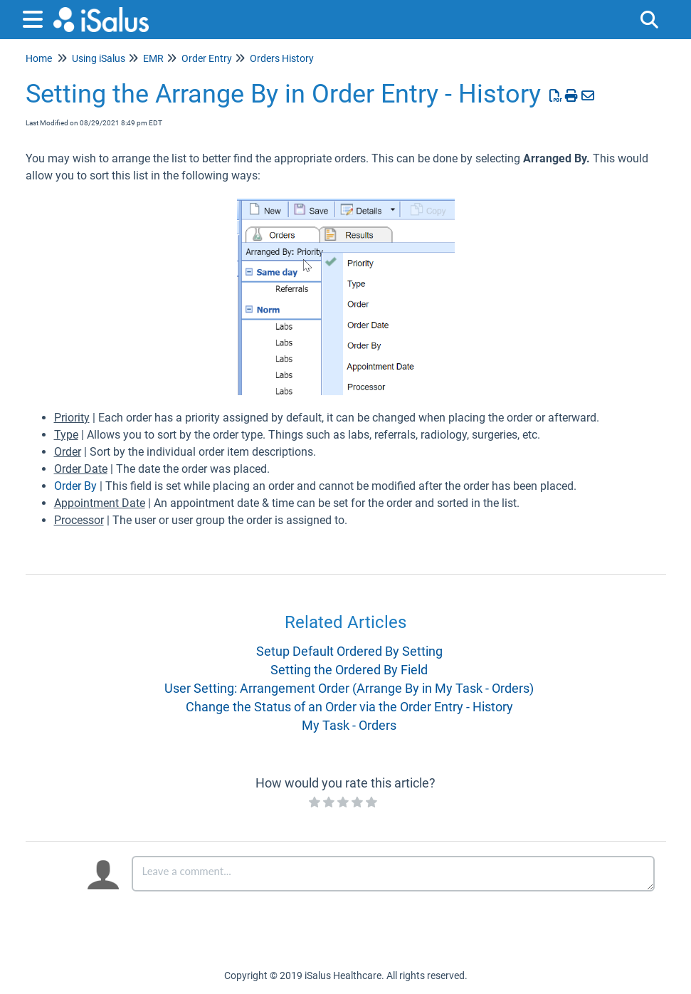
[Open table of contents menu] (35, 17)
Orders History (282, 58)
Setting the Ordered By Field (349, 669)
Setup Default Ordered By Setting (349, 651)
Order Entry (206, 58)
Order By (75, 486)
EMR (153, 58)
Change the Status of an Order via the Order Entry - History (349, 706)
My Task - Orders (349, 725)
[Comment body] (393, 873)
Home (39, 58)
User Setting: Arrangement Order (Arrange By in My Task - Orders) (349, 688)
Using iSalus (98, 58)
